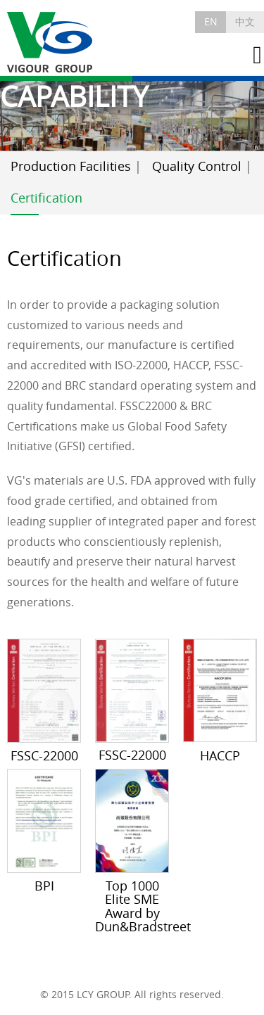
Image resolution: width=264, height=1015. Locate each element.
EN (211, 21)
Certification (46, 198)
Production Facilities (71, 166)
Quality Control (196, 166)
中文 (245, 21)
